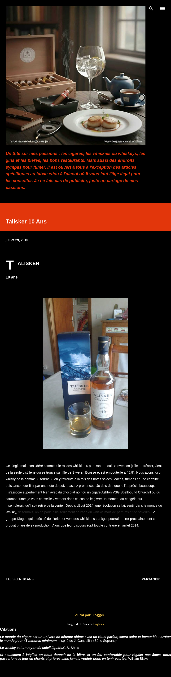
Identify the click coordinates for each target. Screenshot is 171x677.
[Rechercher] (151, 8)
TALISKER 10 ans (20, 579)
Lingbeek (98, 624)
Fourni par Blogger (85, 615)
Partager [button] (151, 579)
